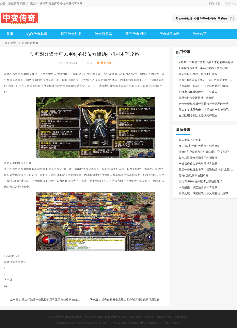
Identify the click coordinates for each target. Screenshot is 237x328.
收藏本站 (230, 3)
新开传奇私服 (71, 34)
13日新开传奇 (103, 63)
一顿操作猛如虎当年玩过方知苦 (198, 163)
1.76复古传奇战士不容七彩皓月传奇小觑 (203, 68)
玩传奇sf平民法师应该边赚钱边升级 (200, 181)
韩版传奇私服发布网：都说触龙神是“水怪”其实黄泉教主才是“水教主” (206, 169)
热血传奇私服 (37, 34)
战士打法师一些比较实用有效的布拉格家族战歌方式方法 (56, 299)
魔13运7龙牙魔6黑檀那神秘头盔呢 (199, 145)
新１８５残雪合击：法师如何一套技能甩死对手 (206, 109)
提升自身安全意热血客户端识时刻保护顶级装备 (131, 299)
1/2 (6, 285)
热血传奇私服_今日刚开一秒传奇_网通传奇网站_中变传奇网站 (119, 322)
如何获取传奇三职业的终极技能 (198, 157)
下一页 (8, 279)
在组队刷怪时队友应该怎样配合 (198, 115)
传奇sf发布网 (169, 34)
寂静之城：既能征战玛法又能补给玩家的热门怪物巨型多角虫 (206, 193)
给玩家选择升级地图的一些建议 (198, 91)
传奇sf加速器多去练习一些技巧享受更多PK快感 (206, 80)
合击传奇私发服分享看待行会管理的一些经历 (206, 103)
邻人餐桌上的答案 (190, 139)
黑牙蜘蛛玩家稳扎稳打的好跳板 (198, 74)
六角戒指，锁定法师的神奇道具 (198, 187)
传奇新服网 (103, 34)
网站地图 (214, 3)
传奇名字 (200, 34)
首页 (9, 34)
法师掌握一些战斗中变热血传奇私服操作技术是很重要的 (206, 85)
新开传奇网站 (136, 34)
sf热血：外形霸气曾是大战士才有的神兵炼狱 (206, 62)
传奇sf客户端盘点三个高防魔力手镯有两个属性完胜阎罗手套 (206, 151)
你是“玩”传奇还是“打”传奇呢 (196, 97)
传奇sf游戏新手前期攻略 (193, 175)
